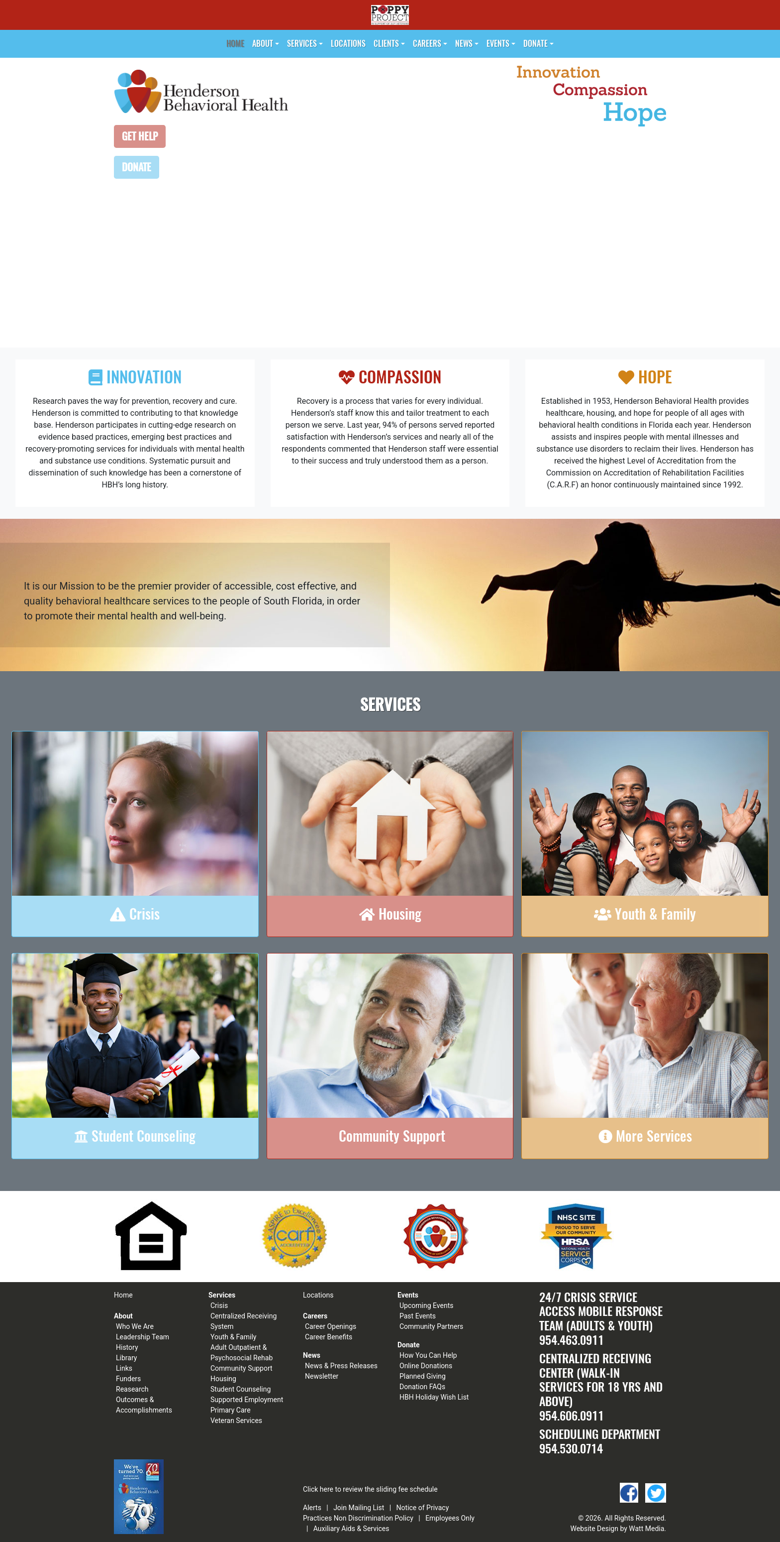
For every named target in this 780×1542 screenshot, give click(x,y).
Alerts (312, 1508)
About (262, 43)
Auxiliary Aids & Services (351, 1529)
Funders (128, 1379)
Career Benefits (328, 1337)
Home (235, 43)
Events (498, 43)
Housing (223, 1379)
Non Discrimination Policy (373, 1518)
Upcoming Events (426, 1305)
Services (302, 43)
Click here (318, 1489)
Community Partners (431, 1326)
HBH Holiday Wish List (434, 1397)
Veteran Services (236, 1420)
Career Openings (330, 1326)
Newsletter (321, 1376)
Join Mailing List (358, 1508)
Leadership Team (142, 1337)
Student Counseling (240, 1389)
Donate (535, 43)
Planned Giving (422, 1376)
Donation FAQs (422, 1387)
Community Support (241, 1368)
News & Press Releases (341, 1366)
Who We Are (135, 1326)
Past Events (417, 1316)
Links (124, 1368)
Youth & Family (233, 1337)
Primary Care (230, 1410)
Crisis (219, 1305)
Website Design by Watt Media (618, 1529)
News (464, 43)
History (127, 1347)
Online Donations (425, 1366)
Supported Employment (246, 1400)
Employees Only (450, 1518)
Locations (348, 43)
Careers (427, 43)
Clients (386, 43)
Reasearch (132, 1389)
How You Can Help (428, 1355)
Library (126, 1358)
